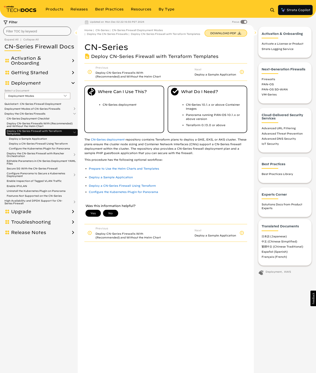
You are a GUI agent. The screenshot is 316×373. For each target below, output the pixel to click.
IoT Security (270, 143)
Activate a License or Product (282, 43)
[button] (313, 298)
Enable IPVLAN (17, 186)
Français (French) (274, 256)
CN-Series (102, 30)
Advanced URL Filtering (279, 128)
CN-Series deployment (108, 139)
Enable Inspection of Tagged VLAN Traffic (34, 180)
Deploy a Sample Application (28, 138)
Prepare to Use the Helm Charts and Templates (124, 168)
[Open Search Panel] (273, 10)
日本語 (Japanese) (274, 236)
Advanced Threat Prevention (282, 133)
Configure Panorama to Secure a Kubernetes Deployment (36, 174)
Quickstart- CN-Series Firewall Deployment (32, 103)
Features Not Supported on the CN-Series (34, 195)
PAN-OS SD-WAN (275, 89)
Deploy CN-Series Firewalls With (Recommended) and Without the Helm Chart (40, 124)
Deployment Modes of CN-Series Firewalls (32, 108)
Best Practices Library (277, 173)
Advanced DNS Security (279, 138)
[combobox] (37, 31)
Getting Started (29, 72)
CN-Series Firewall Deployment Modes (137, 30)
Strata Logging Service (278, 48)
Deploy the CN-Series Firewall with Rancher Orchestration (35, 154)
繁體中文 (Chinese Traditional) (282, 246)
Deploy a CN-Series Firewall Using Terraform (38, 143)
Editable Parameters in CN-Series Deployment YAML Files (41, 162)
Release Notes (28, 232)
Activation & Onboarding (26, 60)
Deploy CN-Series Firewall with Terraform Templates (34, 132)
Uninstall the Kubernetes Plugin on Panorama (36, 190)
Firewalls (268, 79)
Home (88, 30)
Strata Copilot (295, 10)
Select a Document (16, 90)
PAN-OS (268, 84)
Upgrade (21, 211)
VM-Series (269, 94)
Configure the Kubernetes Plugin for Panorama (39, 148)
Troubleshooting (31, 222)
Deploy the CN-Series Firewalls (24, 113)
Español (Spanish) (275, 251)
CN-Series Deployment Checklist (28, 118)
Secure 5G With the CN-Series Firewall (32, 168)
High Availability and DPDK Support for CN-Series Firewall (33, 202)
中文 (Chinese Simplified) (279, 241)
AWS (287, 271)
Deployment (26, 83)
